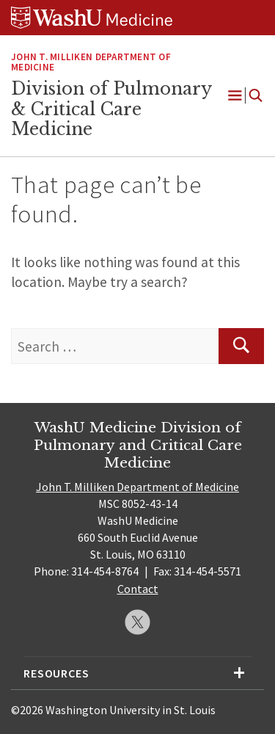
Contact (137, 588)
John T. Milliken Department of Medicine (91, 62)
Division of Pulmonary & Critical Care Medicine (111, 109)
